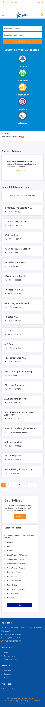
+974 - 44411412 (14, 419)
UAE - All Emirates (14, 581)
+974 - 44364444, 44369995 (19, 432)
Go (20, 605)
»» (4, 489)
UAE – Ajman (12, 576)
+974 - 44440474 (14, 460)
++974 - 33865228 (15, 225)
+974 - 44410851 (14, 473)
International (12, 598)
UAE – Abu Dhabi (13, 572)
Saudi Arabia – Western (16, 568)
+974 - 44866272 (14, 253)
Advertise (6, 671)
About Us (6, 677)
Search (22, 41)
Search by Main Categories (21, 49)
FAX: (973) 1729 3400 (11, 641)
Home (4, 653)
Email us (20, 516)
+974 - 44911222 (14, 212)
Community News (9, 659)
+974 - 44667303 (14, 375)
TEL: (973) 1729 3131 (11, 638)
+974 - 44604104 (14, 307)
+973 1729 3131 (23, 170)
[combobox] (22, 35)
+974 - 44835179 (14, 335)
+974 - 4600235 (14, 403)
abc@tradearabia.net (11, 634)
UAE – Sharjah (12, 593)
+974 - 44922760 (14, 362)
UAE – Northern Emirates (16, 589)
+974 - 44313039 (14, 446)
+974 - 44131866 (14, 348)
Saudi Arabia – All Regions (17, 555)
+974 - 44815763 (14, 294)
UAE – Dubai (12, 585)
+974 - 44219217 (14, 389)
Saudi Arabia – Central (15, 559)
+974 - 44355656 (14, 280)
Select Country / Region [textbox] (13, 35)
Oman (9, 551)
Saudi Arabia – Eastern (16, 563)
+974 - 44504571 (14, 266)
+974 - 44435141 (14, 239)
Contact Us (6, 674)
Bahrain (10, 542)
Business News (8, 656)
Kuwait (9, 546)
